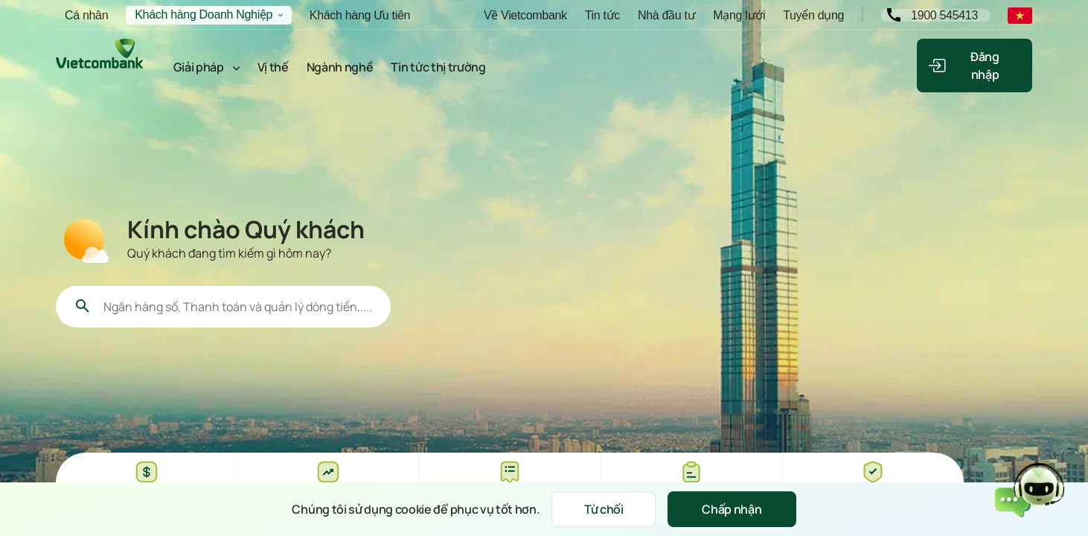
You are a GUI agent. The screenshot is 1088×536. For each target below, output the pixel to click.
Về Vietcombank (525, 15)
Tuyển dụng (813, 15)
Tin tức (602, 15)
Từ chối (604, 509)
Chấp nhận (731, 509)
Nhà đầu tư (666, 15)
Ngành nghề (340, 67)
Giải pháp (198, 67)
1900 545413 (944, 15)
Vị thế (273, 67)
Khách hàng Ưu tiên (360, 15)
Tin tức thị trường (438, 67)
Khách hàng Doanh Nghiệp (203, 14)
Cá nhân (86, 15)
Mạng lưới (739, 15)
